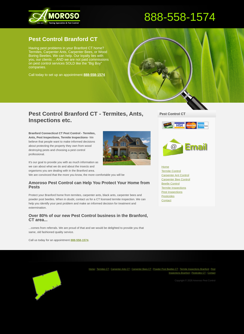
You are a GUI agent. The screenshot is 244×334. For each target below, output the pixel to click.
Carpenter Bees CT (141, 269)
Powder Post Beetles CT (165, 269)
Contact (166, 200)
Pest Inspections (171, 192)
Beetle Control (170, 183)
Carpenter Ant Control (175, 175)
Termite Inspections (173, 187)
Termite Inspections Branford (194, 269)
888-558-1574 (179, 16)
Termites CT (103, 269)
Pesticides (167, 196)
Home (165, 166)
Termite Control (171, 171)
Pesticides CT (199, 273)
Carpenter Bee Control (175, 179)
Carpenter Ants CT (120, 269)
